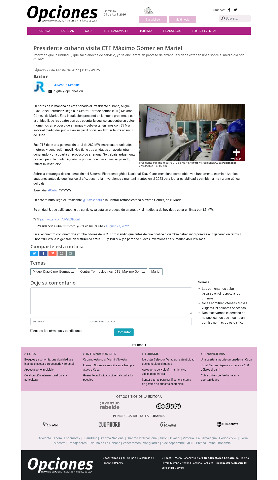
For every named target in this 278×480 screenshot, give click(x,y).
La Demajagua (206, 438)
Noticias (67, 30)
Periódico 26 (228, 438)
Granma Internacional (142, 438)
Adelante (44, 438)
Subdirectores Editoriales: (222, 457)
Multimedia (182, 19)
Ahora (57, 438)
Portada (44, 30)
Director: (168, 457)
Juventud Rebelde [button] (67, 85)
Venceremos (132, 443)
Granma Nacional (112, 438)
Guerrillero (89, 438)
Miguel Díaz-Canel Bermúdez (53, 271)
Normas (203, 282)
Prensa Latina (206, 443)
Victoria (188, 438)
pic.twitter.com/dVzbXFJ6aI (60, 219)
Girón (164, 438)
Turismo (146, 30)
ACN (190, 443)
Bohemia (224, 443)
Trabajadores (77, 443)
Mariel (155, 271)
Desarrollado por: (115, 457)
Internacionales (116, 30)
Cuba (88, 30)
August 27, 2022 (117, 226)
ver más (139, 345)
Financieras (172, 30)
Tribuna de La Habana (104, 443)
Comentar (124, 332)
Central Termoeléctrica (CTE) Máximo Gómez (112, 271)
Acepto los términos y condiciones (56, 331)
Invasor (175, 438)
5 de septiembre (173, 443)
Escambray (72, 438)
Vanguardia (151, 443)
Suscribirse (153, 19)
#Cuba (53, 190)
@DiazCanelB (92, 200)
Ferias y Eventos (204, 30)
